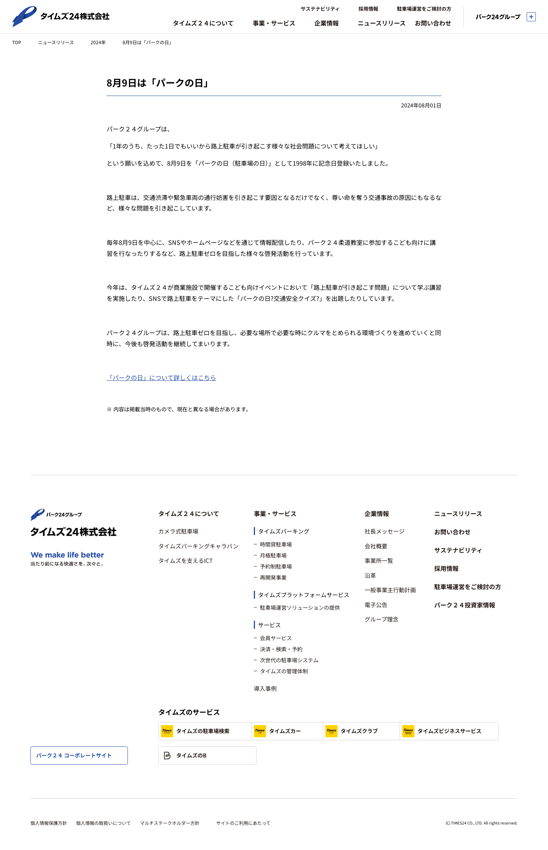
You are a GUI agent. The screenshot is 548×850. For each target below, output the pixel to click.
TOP (16, 42)
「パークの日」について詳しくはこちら (161, 377)
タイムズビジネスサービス (200, 755)
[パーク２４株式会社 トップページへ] (56, 517)
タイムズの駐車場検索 (195, 731)
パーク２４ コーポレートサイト (74, 755)
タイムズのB (289, 755)
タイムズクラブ (397, 731)
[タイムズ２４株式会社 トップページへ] (61, 24)
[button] (198, 513)
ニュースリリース (56, 42)
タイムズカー (289, 731)
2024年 (98, 42)
